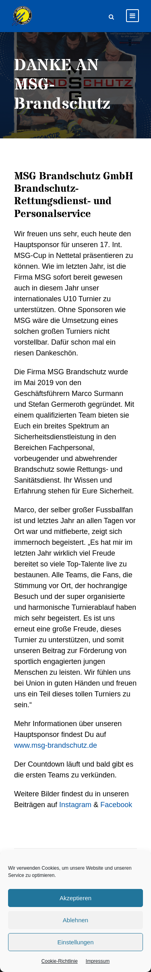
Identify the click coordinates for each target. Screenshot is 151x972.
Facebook (116, 805)
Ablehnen (75, 920)
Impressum (98, 961)
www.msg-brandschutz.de (55, 745)
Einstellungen (75, 942)
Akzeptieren (75, 898)
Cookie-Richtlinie (59, 961)
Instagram (75, 805)
